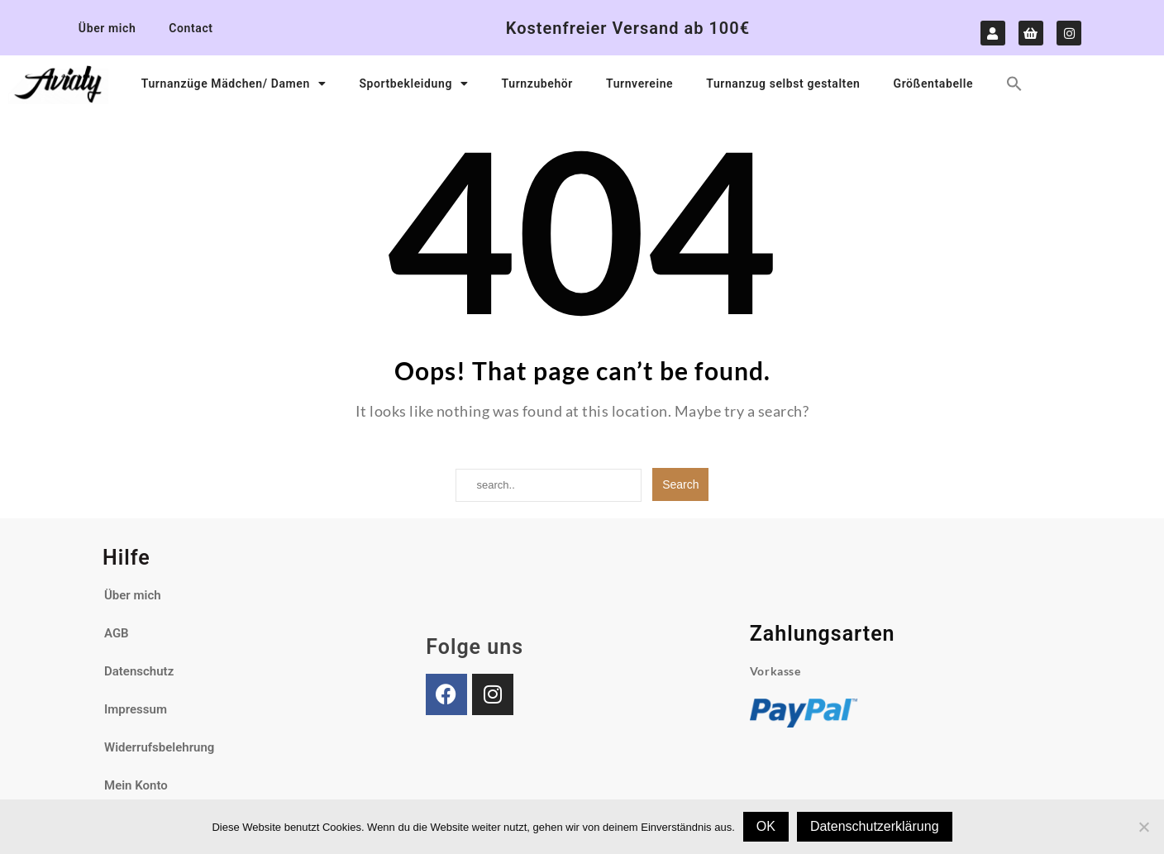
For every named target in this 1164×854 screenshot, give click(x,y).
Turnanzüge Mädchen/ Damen (234, 83)
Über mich (107, 28)
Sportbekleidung (413, 83)
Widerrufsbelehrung (159, 747)
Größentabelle (933, 83)
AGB (116, 633)
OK (765, 826)
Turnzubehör (537, 83)
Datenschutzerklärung (874, 826)
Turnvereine (639, 83)
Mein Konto (136, 785)
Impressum (135, 709)
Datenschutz (139, 671)
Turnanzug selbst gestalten (783, 83)
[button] (1014, 83)
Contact (190, 28)
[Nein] (1143, 826)
